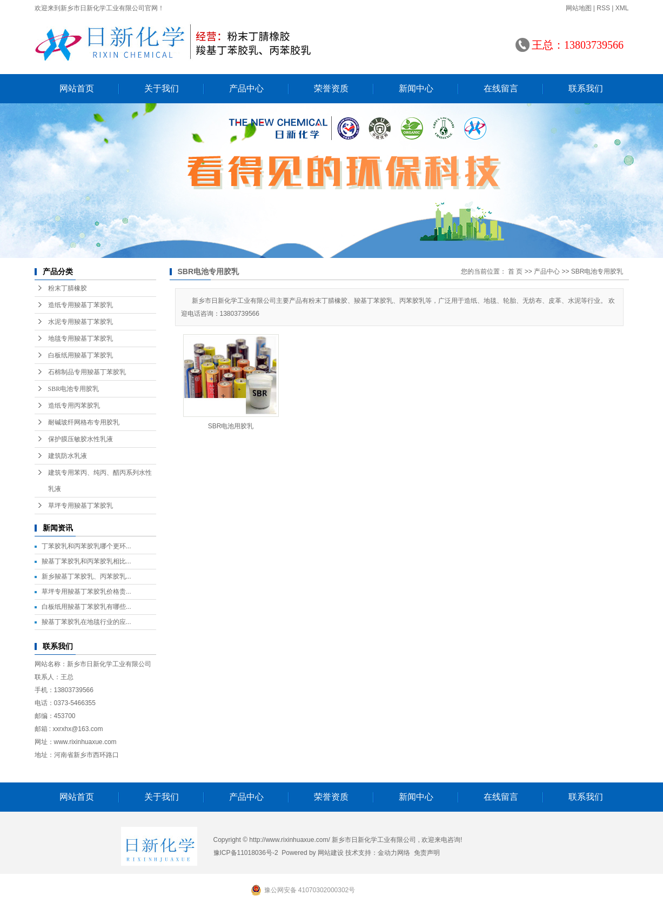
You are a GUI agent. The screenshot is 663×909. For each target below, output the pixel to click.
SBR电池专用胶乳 (73, 389)
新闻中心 (416, 88)
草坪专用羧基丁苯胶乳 (80, 505)
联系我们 (585, 88)
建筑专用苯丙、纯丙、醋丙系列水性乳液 (100, 481)
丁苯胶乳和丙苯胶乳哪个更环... (86, 546)
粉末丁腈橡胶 (67, 288)
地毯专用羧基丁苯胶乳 (80, 338)
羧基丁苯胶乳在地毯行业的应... (86, 622)
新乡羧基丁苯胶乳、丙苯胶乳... (86, 576)
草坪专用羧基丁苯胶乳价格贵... (86, 591)
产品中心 (246, 88)
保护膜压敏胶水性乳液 (80, 439)
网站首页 (76, 88)
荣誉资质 (331, 88)
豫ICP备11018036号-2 (245, 853)
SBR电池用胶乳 (231, 426)
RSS (603, 8)
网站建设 (331, 853)
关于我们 (161, 88)
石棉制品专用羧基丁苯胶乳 (87, 372)
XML (622, 8)
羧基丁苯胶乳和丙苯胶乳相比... (86, 561)
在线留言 (501, 88)
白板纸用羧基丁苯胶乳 (80, 355)
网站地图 (579, 8)
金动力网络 (394, 853)
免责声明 (427, 853)
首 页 (515, 271)
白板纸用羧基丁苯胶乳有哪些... (86, 607)
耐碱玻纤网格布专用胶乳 (83, 422)
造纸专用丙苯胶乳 (74, 405)
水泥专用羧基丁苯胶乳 (80, 322)
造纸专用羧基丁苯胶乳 (80, 305)
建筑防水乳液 (67, 456)
